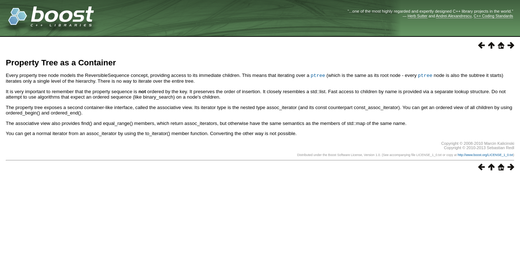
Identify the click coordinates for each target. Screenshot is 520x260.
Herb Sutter (418, 16)
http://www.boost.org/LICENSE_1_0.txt (485, 154)
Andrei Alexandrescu (454, 16)
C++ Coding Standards (493, 16)
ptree (318, 75)
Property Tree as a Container (61, 62)
